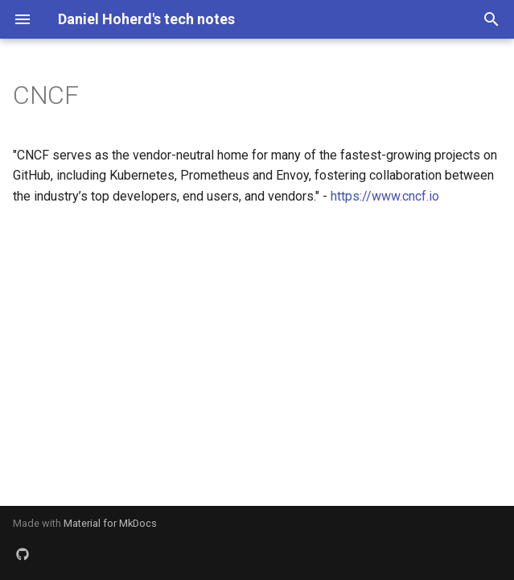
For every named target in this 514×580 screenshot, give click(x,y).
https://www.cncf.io (385, 196)
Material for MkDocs (110, 523)
